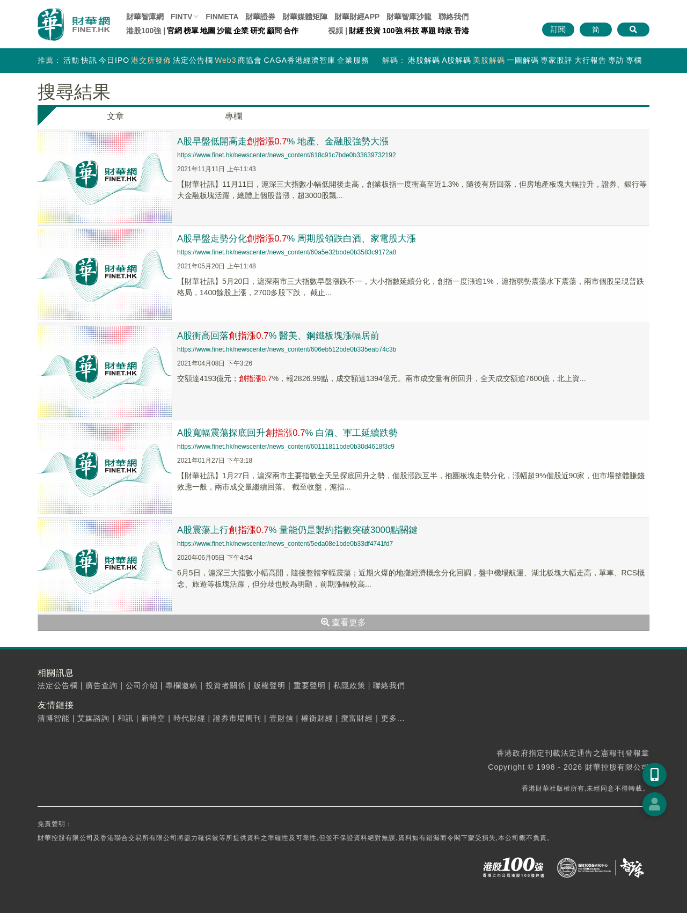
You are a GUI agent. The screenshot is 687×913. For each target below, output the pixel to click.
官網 (174, 30)
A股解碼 (456, 60)
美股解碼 (489, 60)
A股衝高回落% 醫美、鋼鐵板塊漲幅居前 (284, 335)
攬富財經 (357, 718)
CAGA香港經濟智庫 (299, 60)
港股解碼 (424, 60)
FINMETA (222, 16)
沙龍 (224, 30)
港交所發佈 (151, 60)
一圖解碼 (523, 60)
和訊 (126, 718)
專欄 (634, 60)
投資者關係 (226, 685)
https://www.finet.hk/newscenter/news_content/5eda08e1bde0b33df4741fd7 (285, 543)
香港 (461, 30)
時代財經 (189, 718)
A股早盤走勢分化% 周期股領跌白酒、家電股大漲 (303, 238)
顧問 (274, 30)
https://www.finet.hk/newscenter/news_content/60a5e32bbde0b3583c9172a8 (286, 252)
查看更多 (343, 622)
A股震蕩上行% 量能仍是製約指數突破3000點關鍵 (305, 529)
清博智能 (54, 718)
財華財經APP (357, 16)
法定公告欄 (193, 60)
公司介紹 (142, 685)
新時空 (153, 718)
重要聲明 (310, 685)
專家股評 (556, 60)
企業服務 (353, 60)
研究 (257, 30)
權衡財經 (317, 718)
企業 (241, 30)
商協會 (250, 60)
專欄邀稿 (181, 685)
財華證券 (260, 16)
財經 (356, 30)
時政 (444, 30)
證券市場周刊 (237, 718)
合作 (290, 30)
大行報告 (590, 60)
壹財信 (281, 718)
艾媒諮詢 (93, 718)
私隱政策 (349, 685)
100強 (392, 30)
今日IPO (114, 60)
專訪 (616, 60)
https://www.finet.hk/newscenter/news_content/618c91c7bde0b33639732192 (286, 155)
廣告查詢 (101, 685)
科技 (411, 30)
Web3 (225, 60)
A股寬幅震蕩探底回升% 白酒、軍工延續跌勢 (294, 432)
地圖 (207, 30)
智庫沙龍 (409, 16)
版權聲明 (269, 685)
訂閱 (558, 29)
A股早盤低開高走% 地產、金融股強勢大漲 (289, 141)
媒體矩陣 (304, 16)
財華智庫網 (145, 16)
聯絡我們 (453, 16)
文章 (115, 116)
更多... (393, 718)
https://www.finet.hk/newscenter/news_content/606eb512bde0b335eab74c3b (286, 349)
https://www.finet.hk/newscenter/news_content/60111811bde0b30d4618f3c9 (285, 446)
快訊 (89, 60)
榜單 (191, 30)
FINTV (181, 16)
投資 (373, 30)
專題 (428, 30)
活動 (71, 60)
